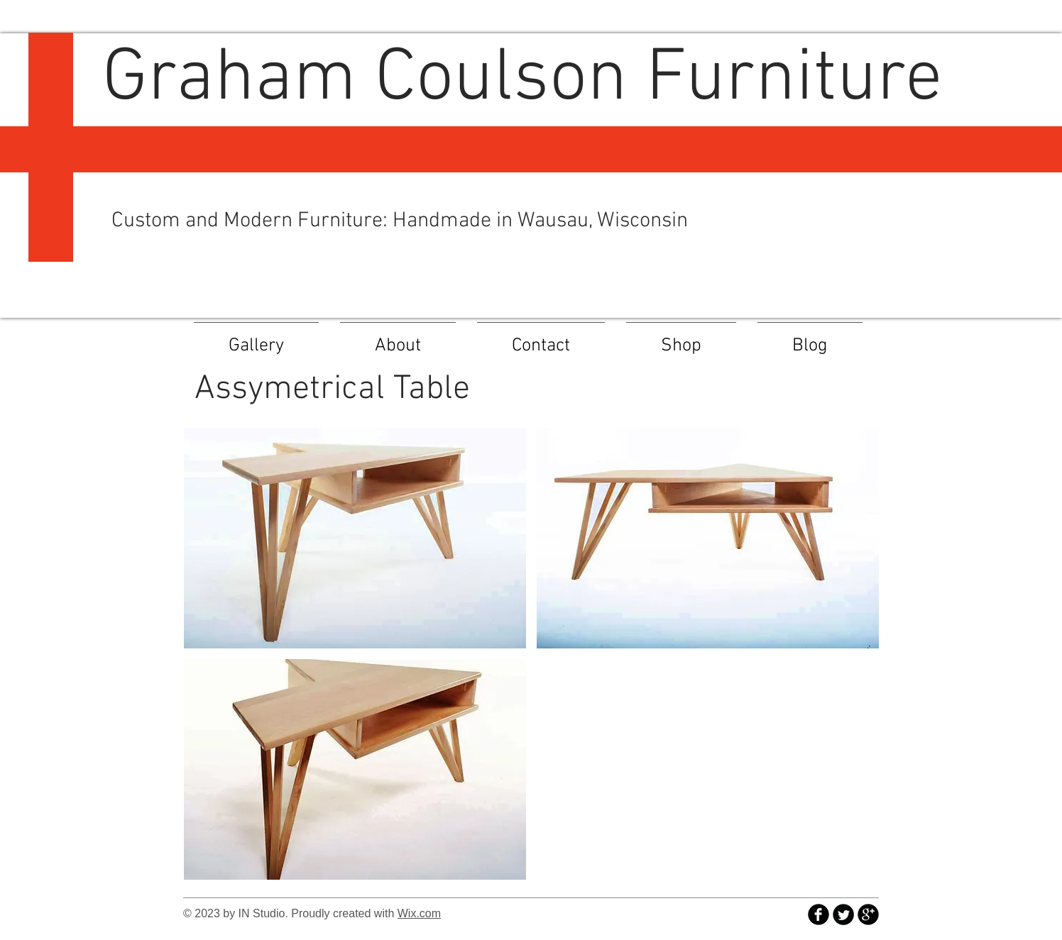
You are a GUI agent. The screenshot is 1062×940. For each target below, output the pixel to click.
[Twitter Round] (843, 914)
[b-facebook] (818, 914)
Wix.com (419, 913)
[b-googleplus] (868, 914)
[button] (355, 538)
